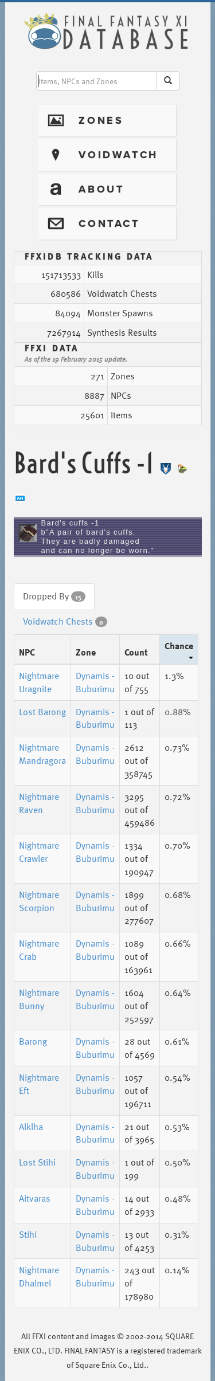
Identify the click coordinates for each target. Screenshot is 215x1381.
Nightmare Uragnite (39, 682)
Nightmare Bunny (39, 999)
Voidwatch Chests (65, 621)
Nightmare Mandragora (42, 753)
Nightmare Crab (39, 949)
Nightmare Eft (39, 1083)
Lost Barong (42, 712)
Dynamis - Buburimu (95, 682)
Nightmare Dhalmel (39, 1276)
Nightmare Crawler (39, 851)
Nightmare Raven (39, 803)
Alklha (31, 1126)
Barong (33, 1041)
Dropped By (54, 596)
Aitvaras (34, 1198)
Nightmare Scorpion (39, 901)
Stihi (28, 1234)
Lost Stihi (37, 1162)
